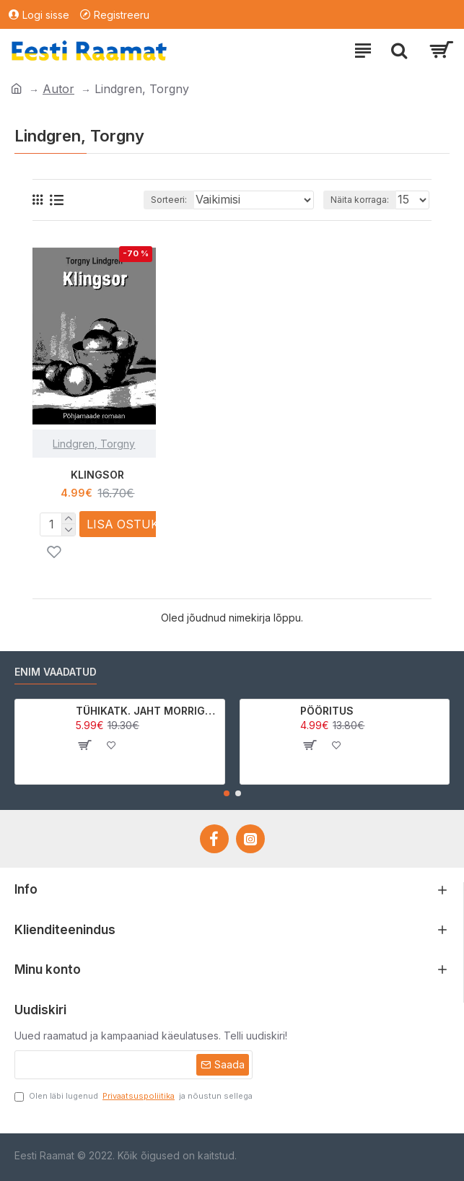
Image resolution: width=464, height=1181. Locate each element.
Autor (58, 89)
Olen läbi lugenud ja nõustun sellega (133, 1096)
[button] (226, 793)
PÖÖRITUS (327, 711)
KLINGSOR (97, 475)
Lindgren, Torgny (94, 443)
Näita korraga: (360, 199)
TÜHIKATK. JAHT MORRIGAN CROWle (147, 711)
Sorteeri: (169, 199)
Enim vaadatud (55, 672)
